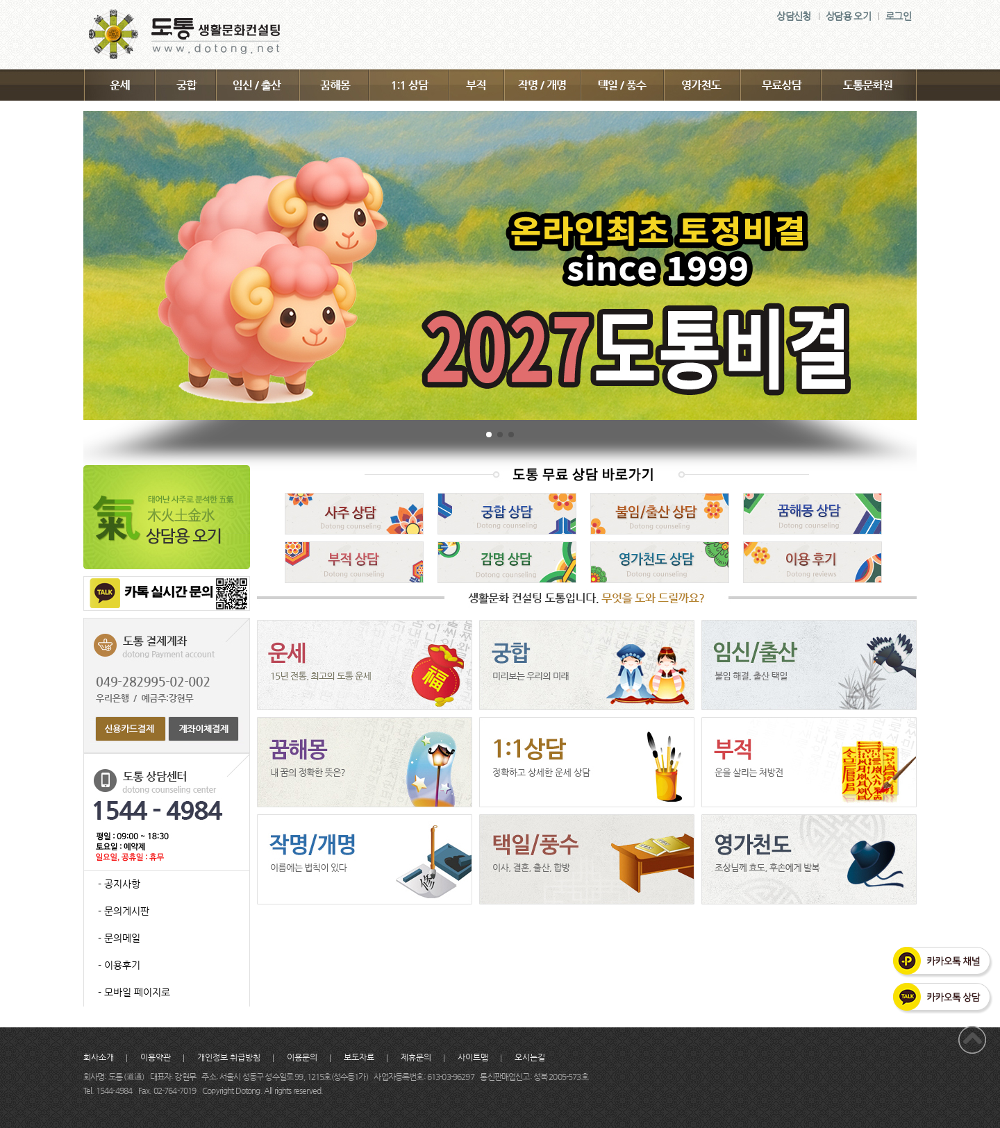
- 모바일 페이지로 (134, 991)
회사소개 (98, 1057)
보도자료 (359, 1057)
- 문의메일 (119, 937)
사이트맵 (473, 1057)
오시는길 (530, 1057)
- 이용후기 (119, 964)
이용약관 (155, 1057)
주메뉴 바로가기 (0, 0)
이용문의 (302, 1057)
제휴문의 (416, 1057)
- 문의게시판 (123, 910)
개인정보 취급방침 (228, 1057)
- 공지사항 (119, 883)
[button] (489, 434)
